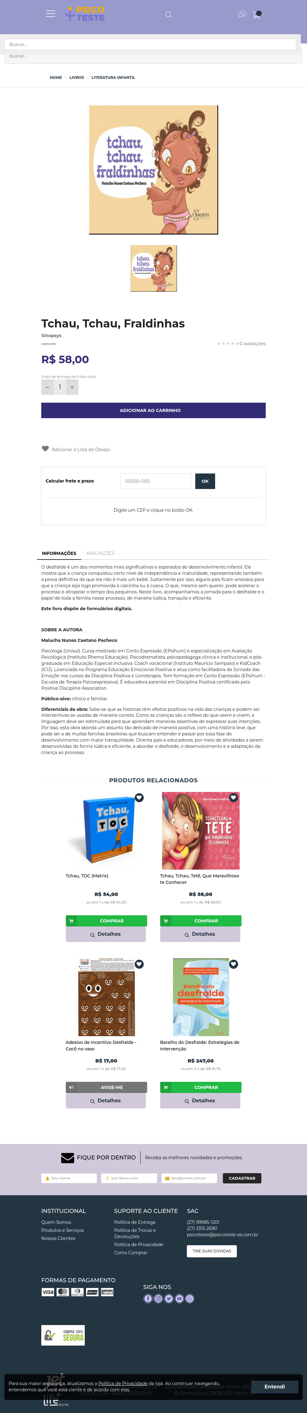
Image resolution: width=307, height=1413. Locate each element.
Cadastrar (242, 1178)
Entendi (274, 1387)
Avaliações (100, 553)
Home (56, 78)
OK (205, 481)
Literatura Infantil (113, 78)
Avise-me (94, 1087)
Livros (77, 78)
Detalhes (105, 934)
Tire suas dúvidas (211, 1251)
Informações (59, 553)
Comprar (95, 920)
